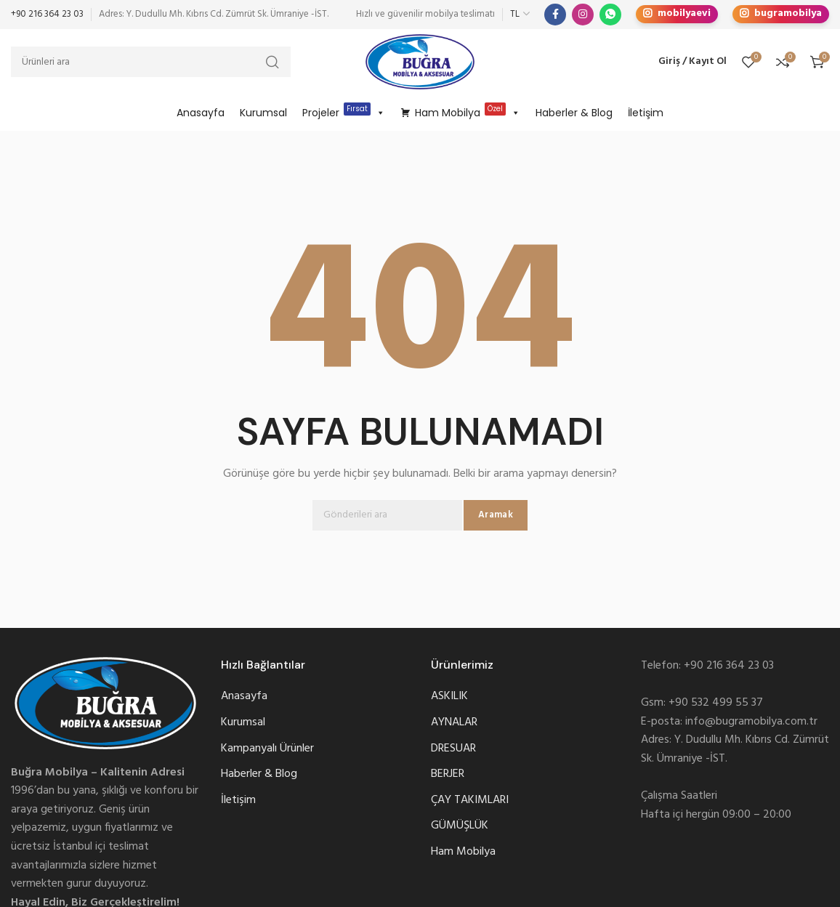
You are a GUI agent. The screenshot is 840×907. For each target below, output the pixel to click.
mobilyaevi (677, 14)
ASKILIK (449, 697)
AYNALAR (454, 723)
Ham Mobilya (467, 112)
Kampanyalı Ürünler (267, 749)
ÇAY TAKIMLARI (470, 800)
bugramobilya (781, 14)
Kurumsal (263, 112)
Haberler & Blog (574, 112)
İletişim (645, 112)
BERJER (447, 774)
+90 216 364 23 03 (47, 14)
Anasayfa (201, 112)
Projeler (343, 112)
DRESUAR (453, 749)
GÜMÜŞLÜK (459, 826)
